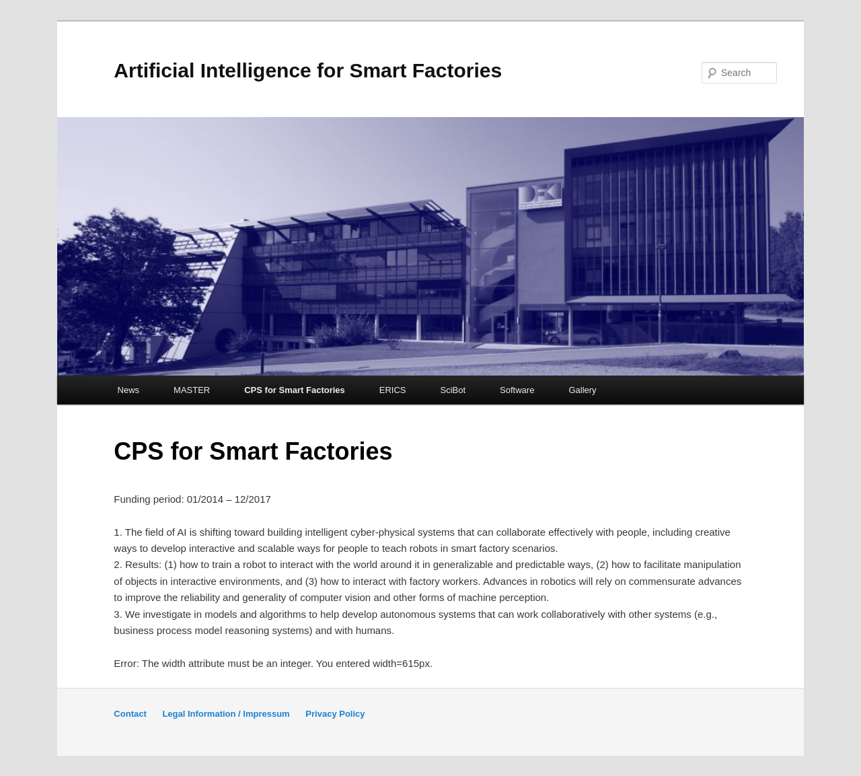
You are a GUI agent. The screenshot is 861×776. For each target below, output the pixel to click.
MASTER (192, 390)
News (129, 390)
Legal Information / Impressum (225, 714)
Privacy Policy (335, 714)
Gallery (582, 390)
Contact (130, 714)
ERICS (392, 390)
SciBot (453, 390)
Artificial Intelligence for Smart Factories (308, 70)
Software (517, 390)
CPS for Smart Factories (294, 390)
